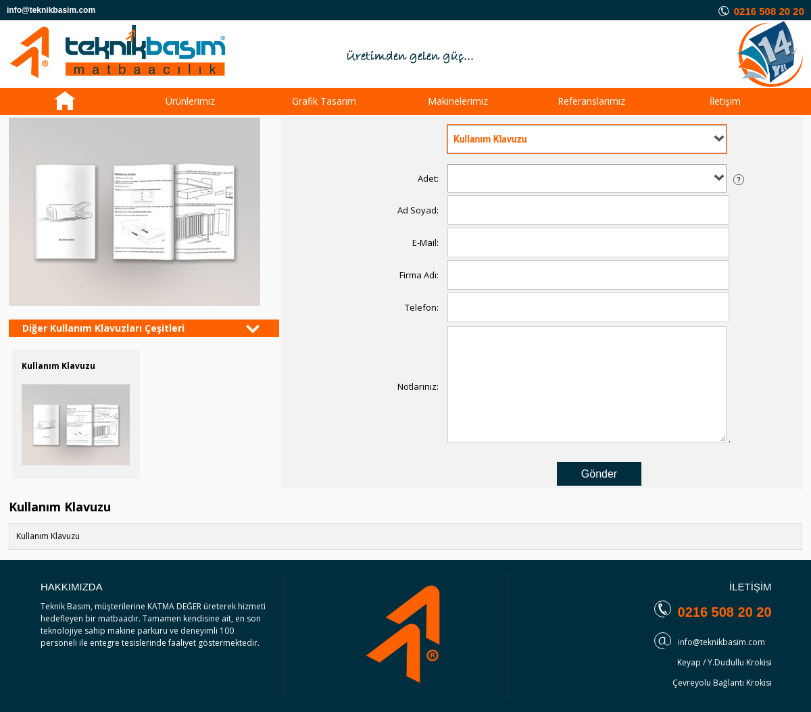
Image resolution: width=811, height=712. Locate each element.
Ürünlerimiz (190, 101)
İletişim (725, 101)
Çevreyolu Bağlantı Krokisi (722, 682)
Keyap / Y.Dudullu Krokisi (724, 662)
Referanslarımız (591, 101)
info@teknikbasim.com (721, 642)
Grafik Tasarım (324, 101)
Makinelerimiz (458, 101)
